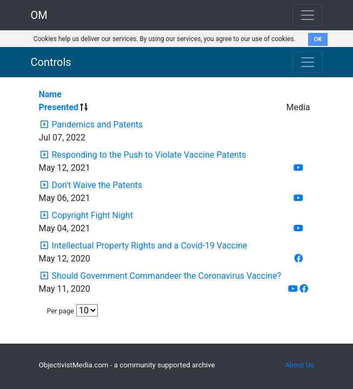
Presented (59, 107)
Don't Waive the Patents (96, 185)
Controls (51, 62)
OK (318, 39)
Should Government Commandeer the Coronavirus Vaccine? (166, 276)
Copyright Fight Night (91, 215)
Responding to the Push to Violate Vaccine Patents (148, 155)
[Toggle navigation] (307, 62)
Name (50, 94)
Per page (60, 311)
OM (39, 15)
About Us (299, 365)
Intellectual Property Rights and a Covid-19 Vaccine (149, 245)
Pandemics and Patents (97, 124)
